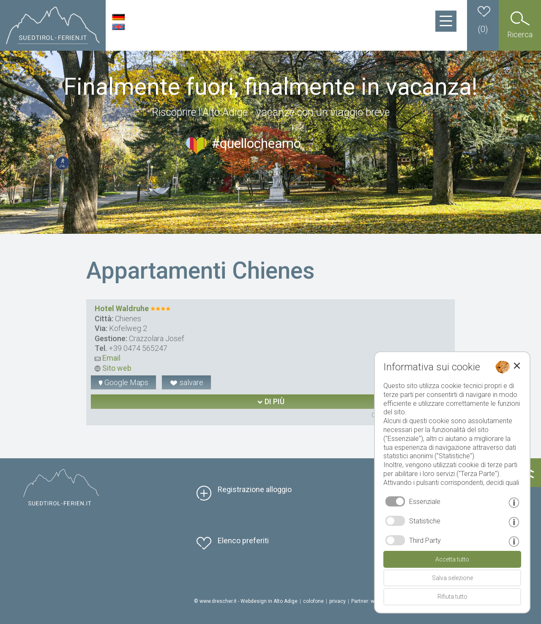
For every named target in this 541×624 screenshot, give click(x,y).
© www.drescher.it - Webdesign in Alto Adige (246, 601)
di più (270, 401)
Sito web (113, 368)
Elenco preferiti (243, 540)
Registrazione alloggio (255, 489)
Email (107, 357)
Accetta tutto (452, 559)
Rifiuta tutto (452, 596)
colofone (313, 601)
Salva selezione (452, 578)
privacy (337, 601)
